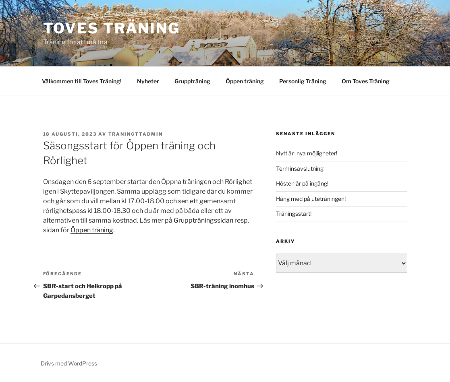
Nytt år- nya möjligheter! (306, 153)
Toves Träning (111, 28)
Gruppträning (192, 81)
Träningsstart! (293, 213)
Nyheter (148, 81)
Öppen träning (245, 81)
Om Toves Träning (366, 81)
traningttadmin (135, 134)
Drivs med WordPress (69, 363)
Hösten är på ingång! (302, 183)
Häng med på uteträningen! (311, 198)
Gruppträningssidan (203, 220)
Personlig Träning (302, 81)
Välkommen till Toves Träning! (82, 81)
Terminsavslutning (300, 168)
